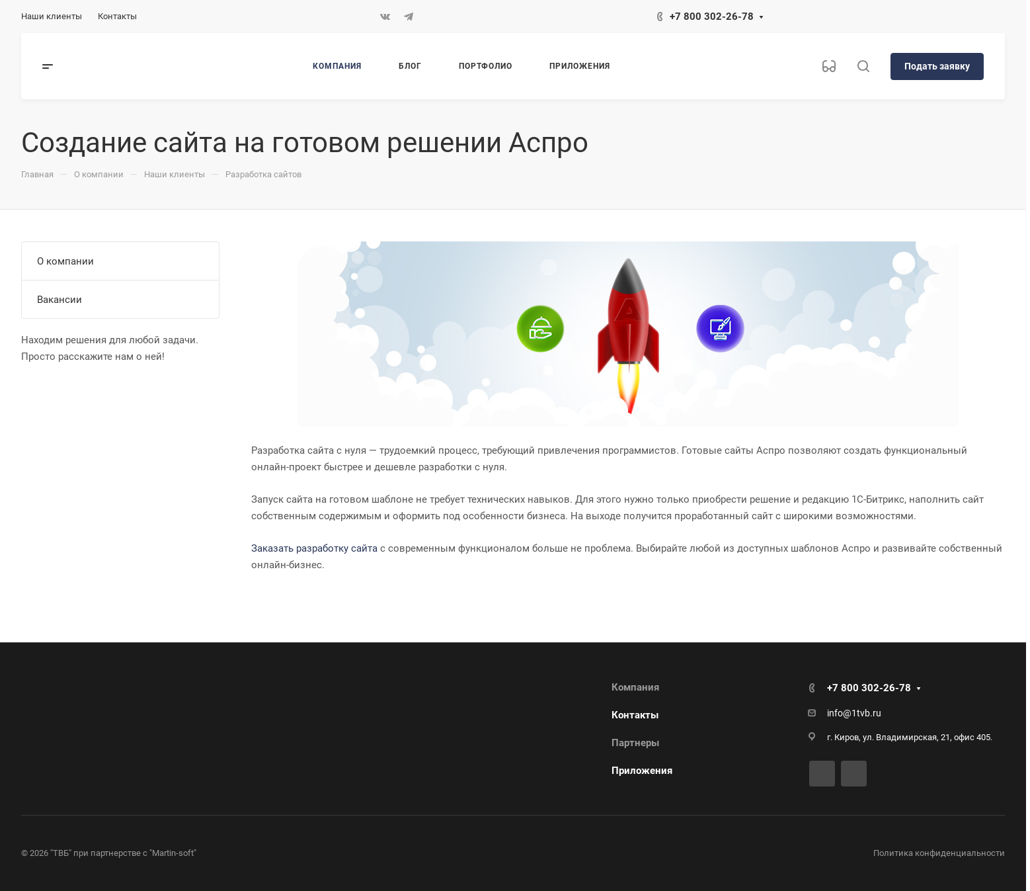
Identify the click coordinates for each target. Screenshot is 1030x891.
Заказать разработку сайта (314, 548)
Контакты (635, 715)
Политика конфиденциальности (939, 853)
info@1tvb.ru (854, 713)
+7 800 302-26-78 (712, 16)
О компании (65, 261)
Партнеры (635, 743)
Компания (635, 687)
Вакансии (59, 300)
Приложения (642, 771)
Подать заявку (937, 66)
